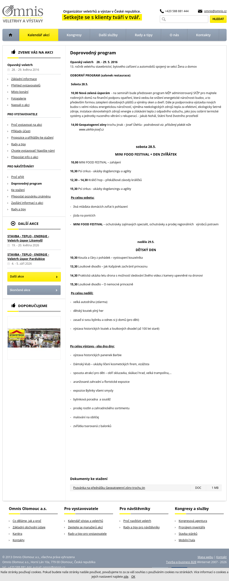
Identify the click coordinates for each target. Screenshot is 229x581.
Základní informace (24, 79)
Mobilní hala (187, 540)
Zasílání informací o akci (27, 203)
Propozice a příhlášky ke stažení (32, 138)
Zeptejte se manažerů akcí (85, 527)
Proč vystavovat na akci (26, 125)
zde (126, 577)
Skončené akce (20, 290)
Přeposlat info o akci (24, 157)
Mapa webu (205, 557)
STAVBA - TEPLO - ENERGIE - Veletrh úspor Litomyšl (28, 238)
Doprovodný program (26, 184)
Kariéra (17, 534)
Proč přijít (17, 177)
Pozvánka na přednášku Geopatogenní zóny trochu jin (109, 488)
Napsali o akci (20, 105)
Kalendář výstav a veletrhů (85, 521)
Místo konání (19, 92)
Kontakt (221, 557)
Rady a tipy (18, 144)
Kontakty (18, 540)
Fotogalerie (18, 98)
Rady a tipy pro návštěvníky (141, 527)
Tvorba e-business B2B (181, 562)
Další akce (17, 276)
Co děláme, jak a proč (27, 521)
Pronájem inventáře (192, 527)
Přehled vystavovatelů (25, 85)
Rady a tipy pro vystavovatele (87, 534)
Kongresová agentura (193, 521)
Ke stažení (18, 190)
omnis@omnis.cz (215, 11)
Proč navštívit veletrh (137, 521)
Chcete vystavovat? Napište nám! (33, 151)
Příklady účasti (20, 131)
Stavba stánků (188, 534)
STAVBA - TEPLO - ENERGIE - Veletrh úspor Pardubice (28, 256)
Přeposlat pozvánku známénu (31, 196)
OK (133, 577)
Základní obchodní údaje (29, 527)
